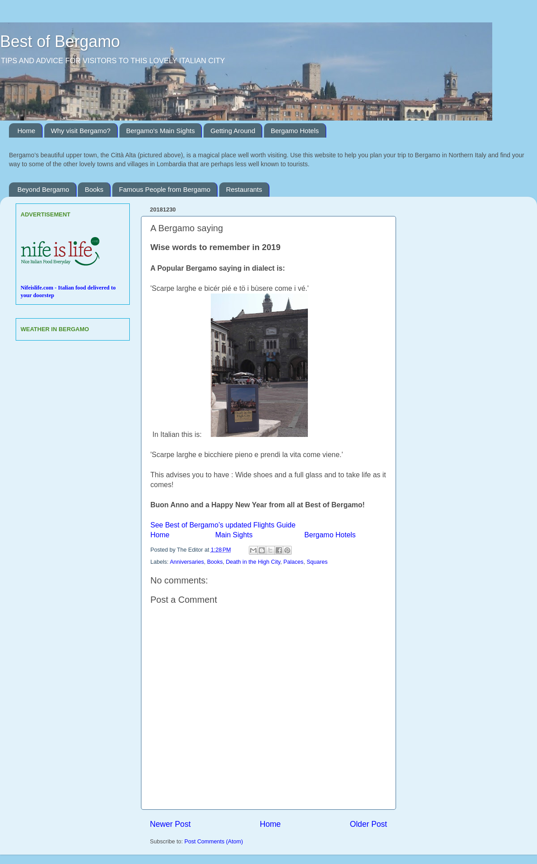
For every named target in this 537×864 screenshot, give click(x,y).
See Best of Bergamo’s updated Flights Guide (222, 525)
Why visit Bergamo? (81, 130)
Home (26, 130)
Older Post (368, 824)
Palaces (293, 562)
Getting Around (232, 130)
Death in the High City (253, 562)
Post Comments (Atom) (213, 841)
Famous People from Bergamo (164, 189)
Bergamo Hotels (295, 130)
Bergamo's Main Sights (160, 130)
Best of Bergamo (60, 41)
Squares (317, 562)
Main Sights (234, 535)
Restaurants (244, 189)
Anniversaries (187, 562)
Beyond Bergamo (43, 189)
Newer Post (170, 824)
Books (94, 189)
